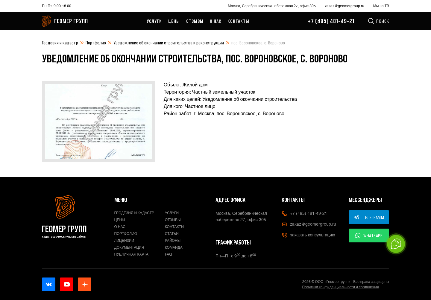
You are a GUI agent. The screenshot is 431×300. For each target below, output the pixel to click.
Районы (172, 240)
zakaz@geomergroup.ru (344, 6)
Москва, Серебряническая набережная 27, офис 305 (271, 6)
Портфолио (96, 42)
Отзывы (195, 21)
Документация (129, 247)
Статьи (172, 234)
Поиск (378, 21)
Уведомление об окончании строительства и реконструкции (168, 42)
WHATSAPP (369, 235)
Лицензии (124, 240)
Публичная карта (131, 254)
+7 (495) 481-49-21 (331, 21)
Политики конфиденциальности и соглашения (340, 287)
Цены (174, 21)
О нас (215, 21)
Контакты (238, 21)
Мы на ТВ (381, 6)
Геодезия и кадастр (60, 42)
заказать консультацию (308, 235)
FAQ (168, 254)
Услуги (154, 21)
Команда (174, 247)
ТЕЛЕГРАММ (369, 217)
